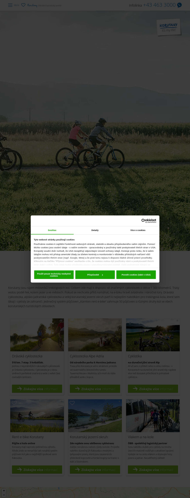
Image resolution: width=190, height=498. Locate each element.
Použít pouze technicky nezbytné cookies (54, 274)
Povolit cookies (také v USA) (136, 274)
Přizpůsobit (95, 274)
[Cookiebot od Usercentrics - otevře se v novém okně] (143, 221)
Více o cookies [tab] (138, 230)
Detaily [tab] (95, 230)
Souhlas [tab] (52, 230)
